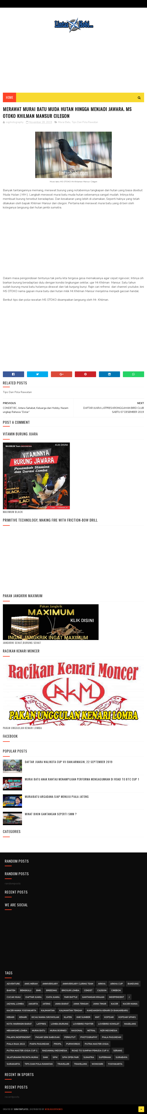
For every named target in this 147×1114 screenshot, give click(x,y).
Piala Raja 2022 (16, 1044)
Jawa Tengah (81, 1003)
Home (9, 97)
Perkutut (70, 1037)
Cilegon (101, 990)
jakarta (33, 1003)
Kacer (114, 1003)
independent (116, 997)
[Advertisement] (73, 60)
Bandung (133, 983)
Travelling (80, 1064)
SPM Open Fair (70, 1057)
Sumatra (88, 1057)
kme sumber (83, 1017)
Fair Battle (70, 997)
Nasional (76, 1030)
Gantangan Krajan (93, 997)
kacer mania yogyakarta (21, 1010)
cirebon (116, 990)
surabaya (121, 1057)
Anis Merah (31, 983)
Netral (91, 1030)
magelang (130, 1023)
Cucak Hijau (14, 997)
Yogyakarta (115, 1064)
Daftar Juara (33, 997)
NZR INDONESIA (108, 1030)
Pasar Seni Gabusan (47, 1037)
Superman (105, 1057)
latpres (41, 1023)
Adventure (13, 983)
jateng (46, 1003)
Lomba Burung (59, 1023)
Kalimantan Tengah (70, 1010)
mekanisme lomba (17, 1030)
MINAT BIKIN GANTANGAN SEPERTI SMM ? (51, 814)
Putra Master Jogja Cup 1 (22, 1050)
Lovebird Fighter (83, 1023)
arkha (101, 983)
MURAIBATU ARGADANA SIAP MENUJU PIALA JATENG (57, 796)
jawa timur (99, 1003)
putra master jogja (97, 1044)
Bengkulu (25, 990)
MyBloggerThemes (54, 1109)
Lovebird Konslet (108, 1023)
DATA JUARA (53, 997)
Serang (117, 1050)
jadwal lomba (15, 1003)
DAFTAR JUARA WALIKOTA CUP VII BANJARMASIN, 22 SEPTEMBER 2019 (69, 762)
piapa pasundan (39, 1044)
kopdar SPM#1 (127, 1017)
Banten (11, 990)
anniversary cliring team (78, 983)
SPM (55, 1057)
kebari (10, 1017)
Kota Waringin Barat (19, 1023)
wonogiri (97, 1064)
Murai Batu (64, 122)
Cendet (88, 990)
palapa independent (19, 1037)
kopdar (109, 1017)
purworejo (73, 1044)
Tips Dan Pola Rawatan (85, 122)
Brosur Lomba (70, 990)
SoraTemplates (21, 1109)
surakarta (13, 1064)
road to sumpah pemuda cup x (90, 1050)
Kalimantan (48, 1010)
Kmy (97, 1017)
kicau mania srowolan (45, 1017)
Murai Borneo (58, 1030)
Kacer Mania (130, 1003)
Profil (57, 1044)
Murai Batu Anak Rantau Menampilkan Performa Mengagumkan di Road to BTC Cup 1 (82, 779)
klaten (68, 1017)
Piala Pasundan (111, 1037)
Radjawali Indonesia (54, 1050)
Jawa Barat (62, 1003)
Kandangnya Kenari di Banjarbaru (107, 1010)
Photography (88, 1037)
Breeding (51, 990)
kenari (23, 1017)
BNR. (38, 990)
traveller (63, 1064)
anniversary (50, 983)
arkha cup (116, 983)
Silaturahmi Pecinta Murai (22, 1057)
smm (45, 1057)
